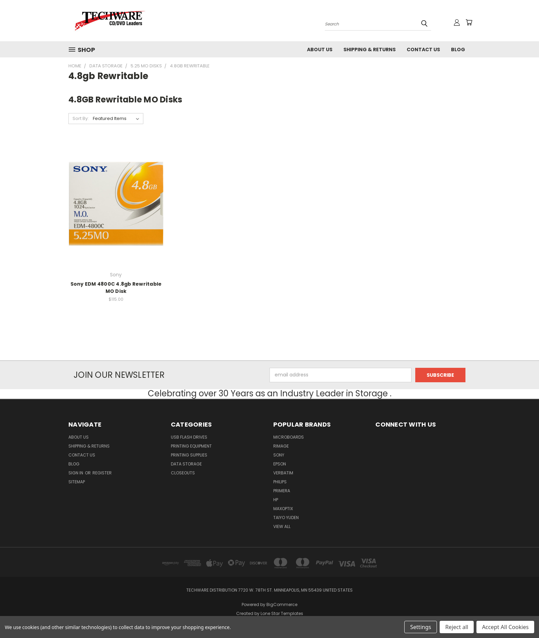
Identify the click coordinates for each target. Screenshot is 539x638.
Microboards (288, 437)
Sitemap (76, 482)
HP (275, 500)
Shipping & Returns (369, 49)
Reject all (456, 627)
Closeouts (183, 473)
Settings (420, 627)
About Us (319, 49)
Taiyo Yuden (286, 517)
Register (102, 473)
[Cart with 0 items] (468, 22)
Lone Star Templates (282, 613)
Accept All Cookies (505, 627)
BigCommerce (281, 604)
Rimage (281, 446)
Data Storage (186, 464)
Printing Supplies (189, 455)
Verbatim (283, 473)
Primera (281, 491)
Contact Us (423, 49)
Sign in (76, 473)
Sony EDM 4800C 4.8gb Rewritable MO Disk (116, 287)
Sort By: (81, 118)
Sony (278, 455)
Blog (458, 49)
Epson (279, 464)
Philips (280, 482)
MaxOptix (283, 509)
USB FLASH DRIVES (189, 437)
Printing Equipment (191, 446)
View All (281, 526)
